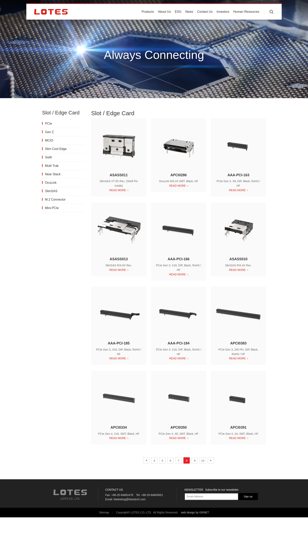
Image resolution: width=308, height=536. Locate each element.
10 (202, 461)
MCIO (49, 140)
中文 (273, 5)
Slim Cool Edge (55, 149)
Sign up (248, 496)
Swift (48, 157)
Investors (223, 18)
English (262, 5)
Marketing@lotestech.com (130, 499)
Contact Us (205, 18)
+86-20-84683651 (152, 495)
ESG (178, 18)
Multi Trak (51, 165)
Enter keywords (271, 18)
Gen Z (49, 132)
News (189, 18)
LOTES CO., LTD (51, 18)
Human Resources (246, 18)
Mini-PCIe (52, 208)
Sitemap (104, 512)
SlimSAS (51, 191)
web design (188, 512)
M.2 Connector (55, 199)
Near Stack (52, 174)
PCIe (48, 123)
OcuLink (50, 182)
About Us (164, 18)
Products (148, 18)
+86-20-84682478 (122, 495)
